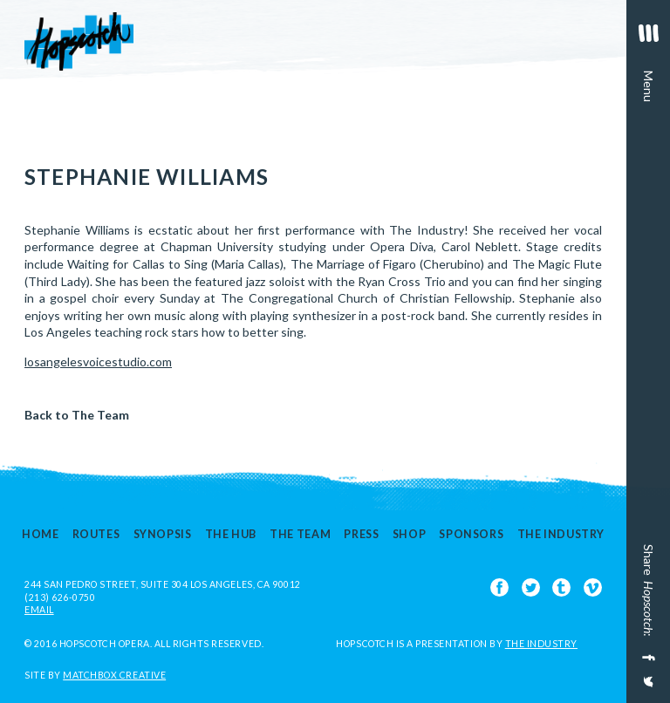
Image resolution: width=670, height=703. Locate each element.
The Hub (230, 535)
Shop (410, 535)
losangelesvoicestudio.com (98, 361)
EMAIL (39, 609)
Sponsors (471, 535)
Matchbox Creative (114, 675)
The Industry (561, 535)
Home (40, 535)
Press (361, 535)
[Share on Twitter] (647, 687)
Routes (96, 535)
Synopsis (162, 535)
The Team (300, 535)
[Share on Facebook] (647, 657)
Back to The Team (76, 414)
